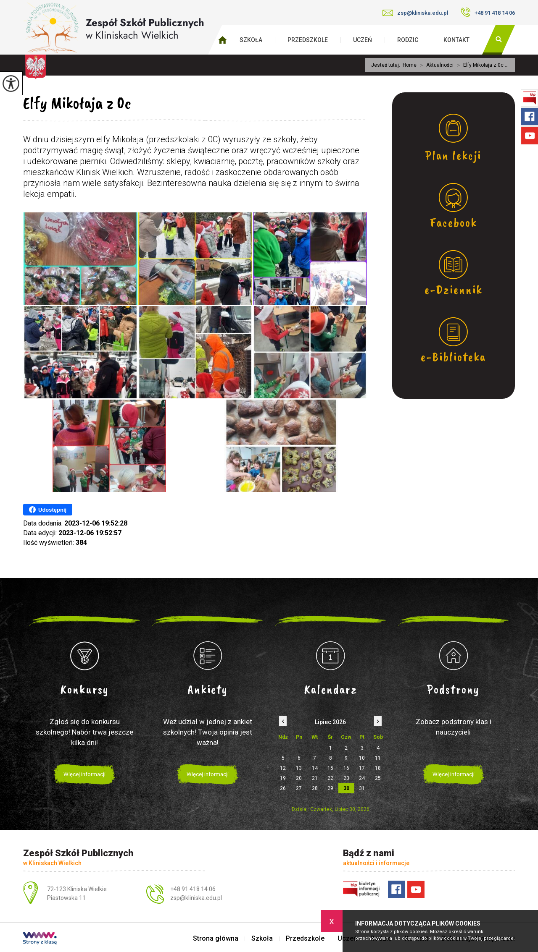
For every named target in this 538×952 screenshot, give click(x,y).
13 (299, 768)
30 (346, 788)
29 (330, 788)
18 (378, 768)
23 (346, 778)
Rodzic (407, 40)
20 (299, 778)
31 (362, 788)
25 (378, 778)
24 (362, 778)
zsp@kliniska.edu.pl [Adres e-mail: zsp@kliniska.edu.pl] (196, 897)
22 (330, 778)
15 (330, 768)
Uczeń (362, 40)
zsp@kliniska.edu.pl (415, 13)
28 (315, 788)
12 (283, 768)
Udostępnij (47, 509)
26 (283, 788)
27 (299, 788)
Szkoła (251, 40)
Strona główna (215, 938)
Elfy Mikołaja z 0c (77, 102)
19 (283, 778)
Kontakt (456, 40)
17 (362, 768)
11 (378, 758)
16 (346, 768)
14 (315, 768)
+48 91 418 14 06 (488, 12)
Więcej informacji (84, 774)
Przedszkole (307, 40)
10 (362, 758)
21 (315, 778)
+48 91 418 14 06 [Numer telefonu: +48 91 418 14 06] (193, 889)
